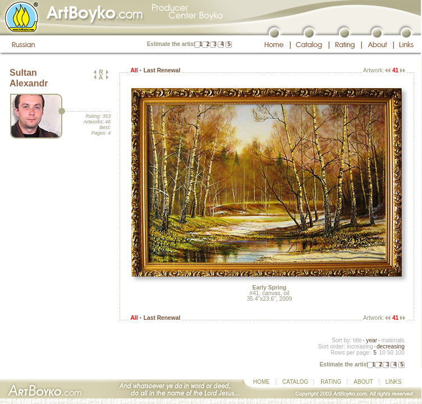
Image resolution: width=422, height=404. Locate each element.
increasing (360, 346)
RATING (330, 382)
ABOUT (363, 382)
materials (393, 340)
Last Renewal (162, 70)
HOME (261, 382)
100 (400, 353)
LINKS (394, 382)
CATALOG (295, 382)
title (357, 340)
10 (382, 353)
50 (390, 353)
